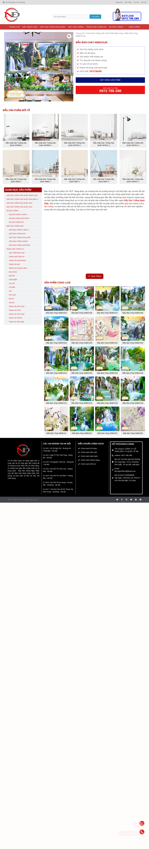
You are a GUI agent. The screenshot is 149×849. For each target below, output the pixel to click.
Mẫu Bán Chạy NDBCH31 (107, 343)
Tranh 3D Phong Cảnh (18, 268)
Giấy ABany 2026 (29, 27)
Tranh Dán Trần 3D (16, 257)
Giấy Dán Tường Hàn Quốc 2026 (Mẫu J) (22, 199)
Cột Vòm (12, 295)
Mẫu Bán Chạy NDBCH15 (107, 403)
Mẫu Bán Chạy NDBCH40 (132, 313)
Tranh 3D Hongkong (17, 260)
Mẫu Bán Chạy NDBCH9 (133, 433)
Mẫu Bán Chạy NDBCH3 (82, 433)
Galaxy (12, 302)
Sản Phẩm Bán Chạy (114, 33)
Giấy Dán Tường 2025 (15, 226)
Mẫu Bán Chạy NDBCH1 (56, 433)
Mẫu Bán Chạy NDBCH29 (82, 343)
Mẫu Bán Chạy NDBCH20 (82, 373)
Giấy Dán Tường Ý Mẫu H (19, 230)
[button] (69, 36)
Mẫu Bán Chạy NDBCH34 (56, 313)
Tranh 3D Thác (15, 310)
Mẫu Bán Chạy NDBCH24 (107, 373)
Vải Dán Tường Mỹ (16, 222)
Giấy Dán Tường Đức (17, 234)
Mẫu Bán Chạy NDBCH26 (132, 373)
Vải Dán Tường (118, 27)
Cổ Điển (12, 287)
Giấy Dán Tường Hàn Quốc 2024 (19, 207)
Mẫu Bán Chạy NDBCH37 (107, 313)
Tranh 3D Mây (14, 264)
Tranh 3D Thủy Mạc (17, 314)
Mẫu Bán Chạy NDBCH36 (82, 313)
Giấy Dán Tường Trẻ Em (18, 241)
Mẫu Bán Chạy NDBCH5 (107, 433)
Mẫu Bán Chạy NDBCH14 (82, 403)
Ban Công (13, 272)
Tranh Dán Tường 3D (96, 27)
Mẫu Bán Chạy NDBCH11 (56, 403)
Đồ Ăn (11, 299)
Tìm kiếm (95, 16)
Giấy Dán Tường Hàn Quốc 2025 (19, 203)
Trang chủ (80, 33)
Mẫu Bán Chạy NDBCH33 (132, 343)
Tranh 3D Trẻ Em (15, 318)
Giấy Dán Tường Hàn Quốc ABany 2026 (22, 195)
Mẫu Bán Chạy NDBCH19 (56, 373)
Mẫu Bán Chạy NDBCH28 (56, 343)
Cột (10, 291)
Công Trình (134, 27)
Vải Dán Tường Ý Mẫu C (18, 214)
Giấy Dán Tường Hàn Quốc (53, 27)
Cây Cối (12, 283)
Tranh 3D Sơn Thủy (16, 306)
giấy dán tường (131, 203)
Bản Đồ (12, 276)
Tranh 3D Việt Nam (16, 322)
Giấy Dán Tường (76, 27)
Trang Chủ (14, 27)
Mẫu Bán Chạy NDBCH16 (132, 403)
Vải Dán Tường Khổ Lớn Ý (19, 218)
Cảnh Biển (13, 279)
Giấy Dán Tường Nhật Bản (19, 245)
